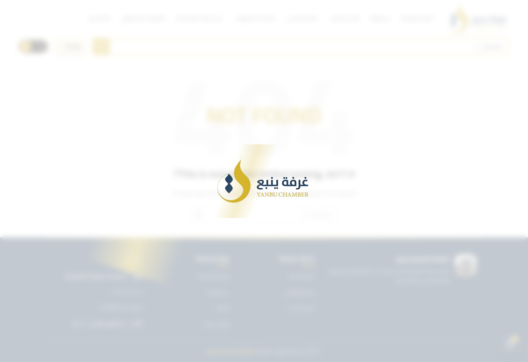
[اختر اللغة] (70, 46)
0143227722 (127, 292)
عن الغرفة (217, 292)
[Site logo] (477, 18)
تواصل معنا (216, 324)
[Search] (301, 46)
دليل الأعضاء (302, 308)
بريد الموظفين (300, 292)
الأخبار (222, 308)
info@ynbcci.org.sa (121, 307)
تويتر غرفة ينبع (213, 276)
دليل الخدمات (301, 276)
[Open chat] (510, 344)
